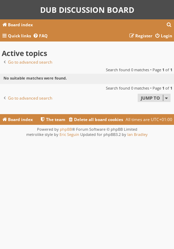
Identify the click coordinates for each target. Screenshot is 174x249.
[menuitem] (169, 25)
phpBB (66, 129)
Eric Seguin (69, 134)
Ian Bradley (137, 134)
